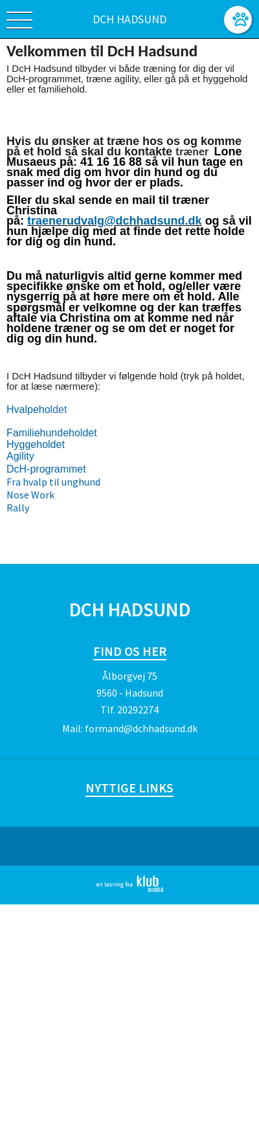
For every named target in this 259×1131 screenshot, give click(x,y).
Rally (17, 507)
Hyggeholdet (35, 444)
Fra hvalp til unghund (53, 481)
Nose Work (30, 494)
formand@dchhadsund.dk (141, 728)
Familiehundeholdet (51, 432)
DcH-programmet (46, 469)
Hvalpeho (28, 409)
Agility (20, 456)
